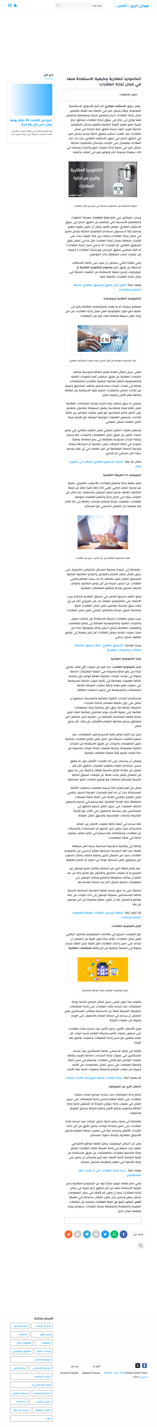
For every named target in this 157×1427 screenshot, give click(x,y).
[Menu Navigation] (10, 5)
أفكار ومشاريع (21, 1326)
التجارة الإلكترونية (42, 1393)
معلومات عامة (24, 1342)
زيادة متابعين (20, 1368)
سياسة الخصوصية (91, 1372)
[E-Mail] (96, 1235)
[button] (15, 5)
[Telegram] (87, 1235)
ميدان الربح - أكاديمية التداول (131, 5)
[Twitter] (105, 1235)
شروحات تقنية (44, 1351)
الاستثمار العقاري (20, 1393)
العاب (48, 1418)
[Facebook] (124, 1235)
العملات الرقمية (43, 1410)
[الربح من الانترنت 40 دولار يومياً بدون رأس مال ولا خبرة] (30, 100)
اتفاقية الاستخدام (69, 1372)
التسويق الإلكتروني (22, 1351)
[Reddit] (69, 1235)
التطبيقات (46, 1342)
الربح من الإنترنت (43, 1326)
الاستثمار (23, 1334)
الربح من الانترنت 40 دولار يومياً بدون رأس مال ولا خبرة (31, 122)
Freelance (21, 1401)
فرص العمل (45, 1334)
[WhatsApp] (115, 1235)
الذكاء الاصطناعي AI (41, 1385)
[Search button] (58, 5)
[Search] (78, 5)
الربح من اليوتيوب (42, 1376)
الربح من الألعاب (43, 1401)
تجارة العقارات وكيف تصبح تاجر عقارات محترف (94, 1077)
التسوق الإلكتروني (42, 1368)
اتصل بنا (96, 1366)
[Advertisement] (78, 42)
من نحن (74, 1366)
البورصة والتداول (43, 1359)
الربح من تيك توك (21, 1410)
